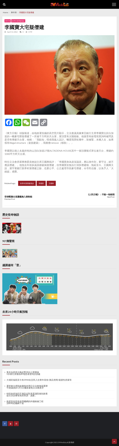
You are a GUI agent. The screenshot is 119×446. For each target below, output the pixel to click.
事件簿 (7, 21)
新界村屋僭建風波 (18, 21)
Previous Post (9, 199)
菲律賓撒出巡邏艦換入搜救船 (18, 196)
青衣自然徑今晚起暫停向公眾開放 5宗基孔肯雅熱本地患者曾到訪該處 (23, 373)
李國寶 (41, 183)
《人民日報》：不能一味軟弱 (101, 194)
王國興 (51, 183)
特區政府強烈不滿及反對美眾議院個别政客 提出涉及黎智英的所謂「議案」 (27, 394)
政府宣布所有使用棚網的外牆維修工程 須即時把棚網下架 (25, 402)
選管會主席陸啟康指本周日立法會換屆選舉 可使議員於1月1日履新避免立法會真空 (27, 387)
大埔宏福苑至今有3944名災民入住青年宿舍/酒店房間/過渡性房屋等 (39, 380)
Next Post (111, 197)
